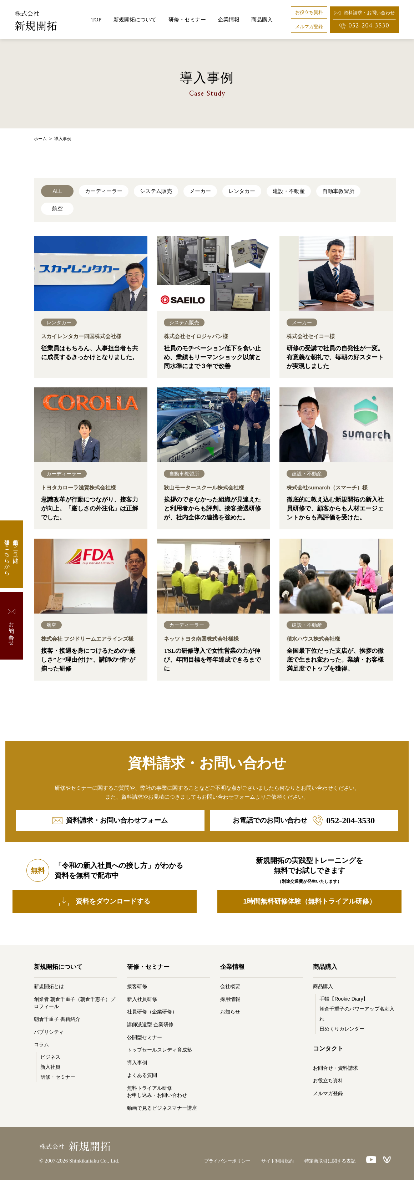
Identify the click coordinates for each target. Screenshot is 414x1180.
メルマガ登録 (309, 26)
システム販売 (156, 191)
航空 (57, 208)
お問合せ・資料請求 (335, 1068)
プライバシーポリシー (227, 1161)
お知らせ (230, 1011)
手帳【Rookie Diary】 (343, 999)
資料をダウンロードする (104, 901)
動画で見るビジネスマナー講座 (162, 1108)
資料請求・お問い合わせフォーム (110, 820)
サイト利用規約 (277, 1161)
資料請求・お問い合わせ (364, 12)
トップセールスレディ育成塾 (159, 1050)
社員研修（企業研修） (152, 1011)
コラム (41, 1044)
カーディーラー (103, 191)
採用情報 (230, 999)
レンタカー (241, 191)
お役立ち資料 (309, 12)
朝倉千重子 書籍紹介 (57, 1019)
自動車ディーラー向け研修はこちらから (11, 554)
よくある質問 (142, 1075)
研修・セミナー (57, 1077)
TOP (96, 19)
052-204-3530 (364, 26)
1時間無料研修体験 (309, 901)
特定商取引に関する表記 (329, 1161)
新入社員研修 (142, 999)
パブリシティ (49, 1032)
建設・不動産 (289, 191)
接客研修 (137, 986)
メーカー (200, 191)
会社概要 (230, 986)
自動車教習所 (338, 191)
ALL (57, 191)
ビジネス (50, 1057)
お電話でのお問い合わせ (304, 820)
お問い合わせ (11, 626)
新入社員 (50, 1067)
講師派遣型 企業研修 (150, 1024)
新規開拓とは (49, 986)
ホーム (40, 138)
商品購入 (262, 19)
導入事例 (137, 1062)
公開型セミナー (144, 1037)
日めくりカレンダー (341, 1029)
